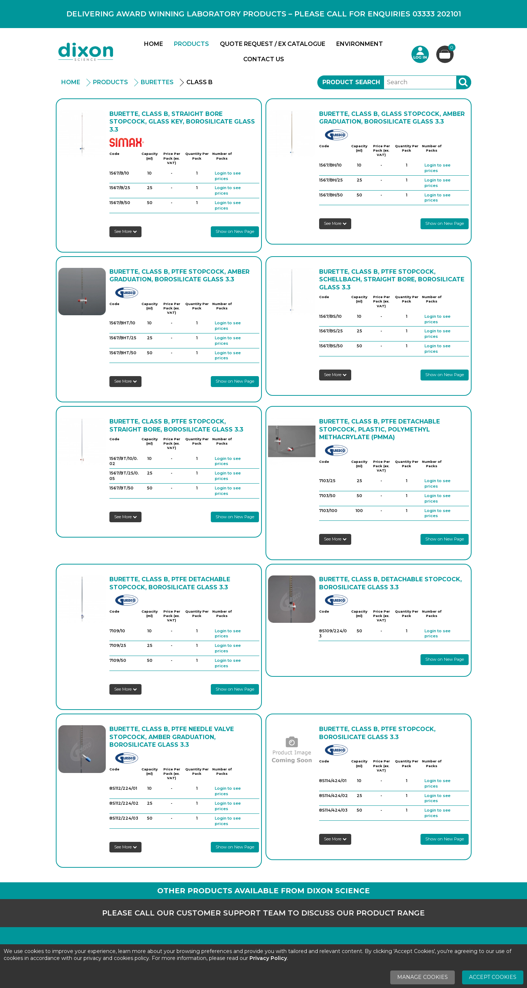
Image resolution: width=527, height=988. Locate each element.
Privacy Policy (268, 958)
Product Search (351, 82)
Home (153, 43)
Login (420, 54)
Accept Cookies (492, 977)
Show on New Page (235, 231)
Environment (359, 43)
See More (125, 231)
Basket (451, 48)
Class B (199, 82)
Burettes (157, 82)
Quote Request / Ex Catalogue (272, 43)
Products (191, 43)
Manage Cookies (422, 977)
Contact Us (263, 59)
